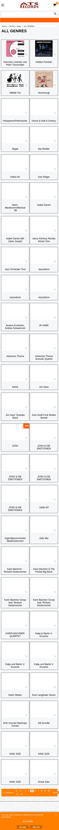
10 (49, 791)
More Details (28, 821)
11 (17, 794)
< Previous (8, 792)
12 (21, 794)
